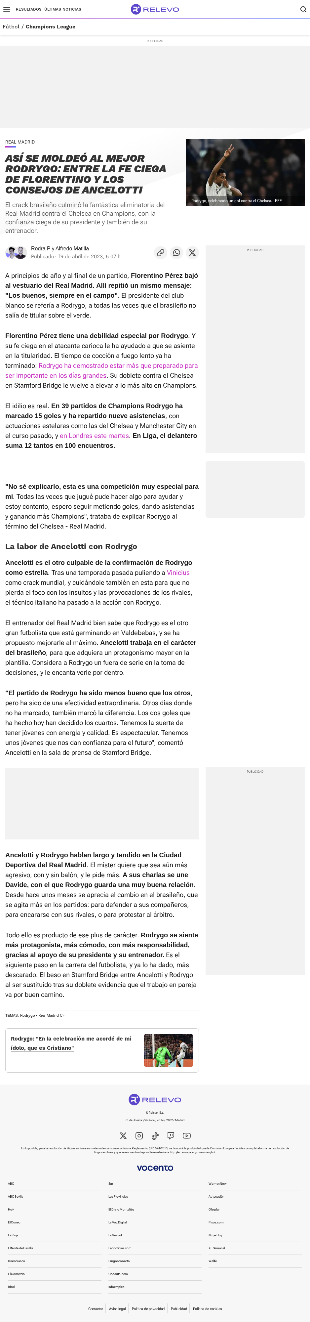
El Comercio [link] (16, 1274)
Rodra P (41, 248)
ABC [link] (11, 1183)
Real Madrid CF (51, 1015)
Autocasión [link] (216, 1196)
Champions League (50, 27)
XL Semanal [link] (217, 1248)
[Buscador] (303, 9)
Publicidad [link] (179, 1309)
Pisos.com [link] (216, 1222)
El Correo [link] (14, 1222)
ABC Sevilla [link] (15, 1196)
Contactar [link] (95, 1309)
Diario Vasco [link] (16, 1261)
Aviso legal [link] (117, 1309)
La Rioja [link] (13, 1235)
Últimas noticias (62, 9)
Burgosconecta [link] (119, 1261)
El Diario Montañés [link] (121, 1209)
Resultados (29, 9)
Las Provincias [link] (118, 1196)
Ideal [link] (11, 1287)
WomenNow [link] (217, 1183)
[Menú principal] (6, 9)
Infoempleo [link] (116, 1287)
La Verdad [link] (115, 1235)
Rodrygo (27, 1015)
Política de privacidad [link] (148, 1309)
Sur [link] (110, 1183)
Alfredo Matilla (72, 248)
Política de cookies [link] (207, 1309)
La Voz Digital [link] (117, 1222)
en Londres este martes (94, 436)
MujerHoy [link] (215, 1235)
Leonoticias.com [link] (120, 1248)
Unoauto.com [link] (118, 1274)
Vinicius (178, 572)
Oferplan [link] (214, 1209)
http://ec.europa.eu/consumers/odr (192, 1152)
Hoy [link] (11, 1209)
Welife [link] (213, 1261)
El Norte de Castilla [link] (20, 1248)
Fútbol (11, 27)
